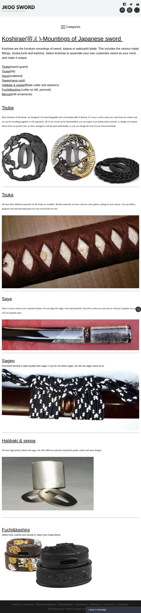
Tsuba (8, 107)
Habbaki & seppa (13, 85)
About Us (16, 604)
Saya (5, 76)
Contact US (109, 604)
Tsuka (6, 71)
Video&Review (66, 604)
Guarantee (123, 604)
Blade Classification (46, 604)
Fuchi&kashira (16, 529)
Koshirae (29, 604)
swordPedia (81, 604)
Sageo (6, 80)
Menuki (6, 94)
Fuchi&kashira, (11, 89)
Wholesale (96, 604)
